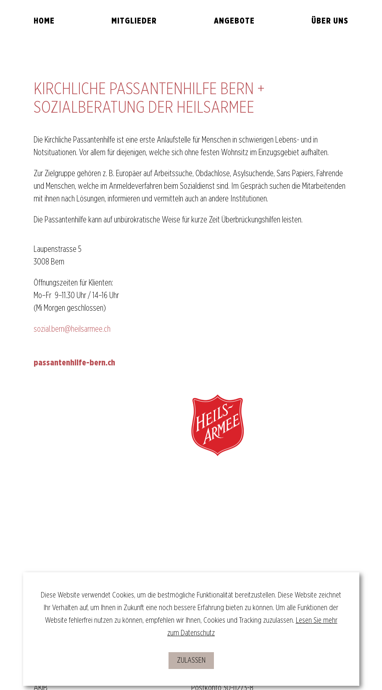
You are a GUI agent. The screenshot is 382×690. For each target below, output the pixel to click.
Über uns (329, 21)
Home (44, 21)
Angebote (234, 21)
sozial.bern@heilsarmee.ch (72, 329)
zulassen (191, 660)
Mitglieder (134, 21)
